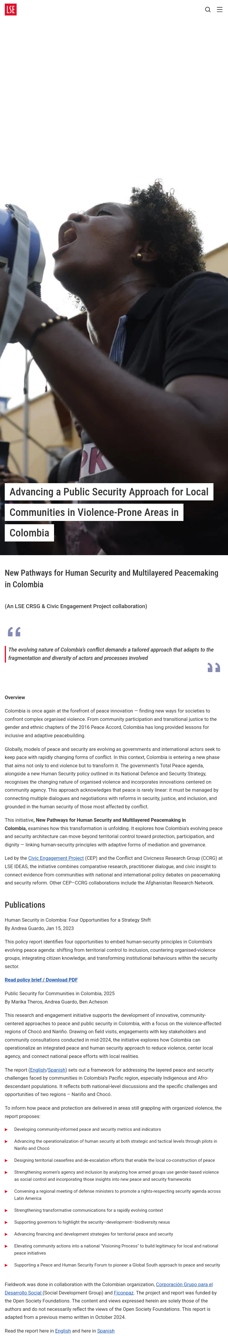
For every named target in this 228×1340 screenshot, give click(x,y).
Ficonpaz (124, 1293)
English (38, 1070)
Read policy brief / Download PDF (41, 980)
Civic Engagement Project (56, 858)
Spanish (56, 1070)
